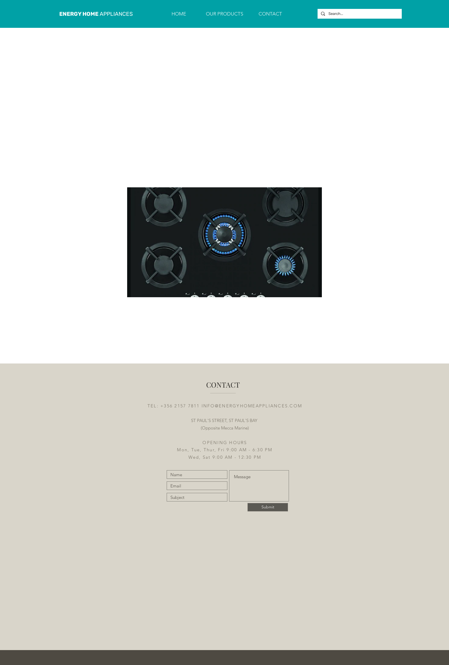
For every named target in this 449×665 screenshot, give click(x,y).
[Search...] (359, 14)
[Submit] (267, 507)
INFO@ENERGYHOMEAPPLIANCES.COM (252, 406)
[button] (224, 14)
